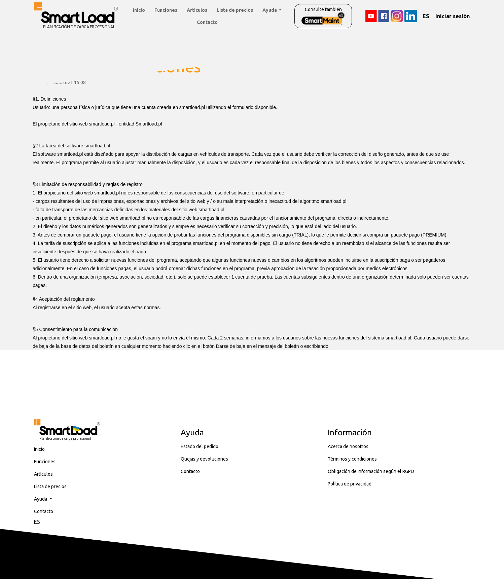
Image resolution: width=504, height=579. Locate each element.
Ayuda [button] (270, 10)
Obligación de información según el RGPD (371, 471)
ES (426, 16)
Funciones (165, 10)
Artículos (197, 10)
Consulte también (323, 16)
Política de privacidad (349, 483)
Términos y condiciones (352, 459)
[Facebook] (383, 16)
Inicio (139, 10)
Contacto (207, 22)
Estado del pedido (199, 446)
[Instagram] (397, 16)
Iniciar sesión (452, 16)
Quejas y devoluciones (204, 459)
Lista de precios (235, 10)
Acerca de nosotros (348, 446)
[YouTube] (370, 16)
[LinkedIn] (410, 16)
